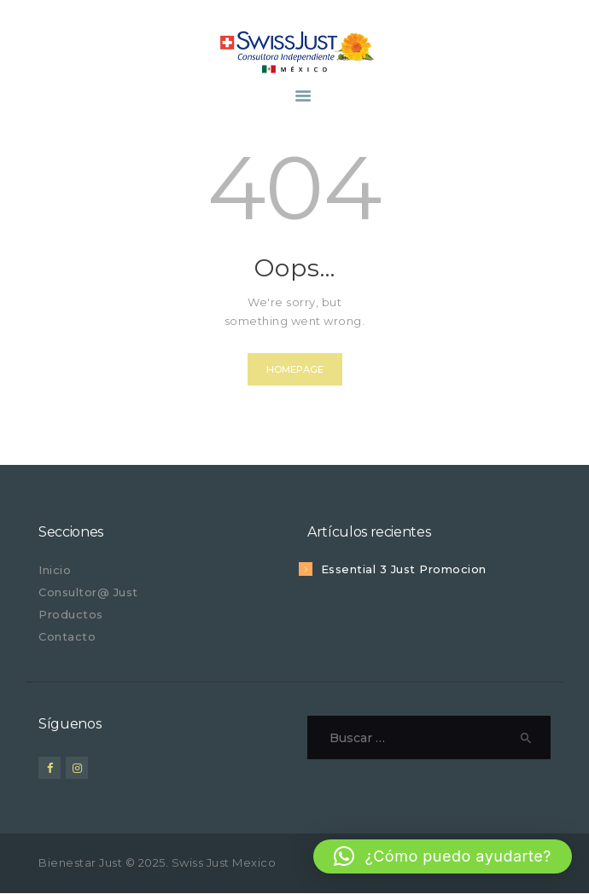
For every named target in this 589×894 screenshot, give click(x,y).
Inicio (54, 570)
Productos (70, 614)
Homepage (295, 369)
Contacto (67, 636)
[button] (442, 856)
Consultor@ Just (88, 592)
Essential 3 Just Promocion (404, 569)
